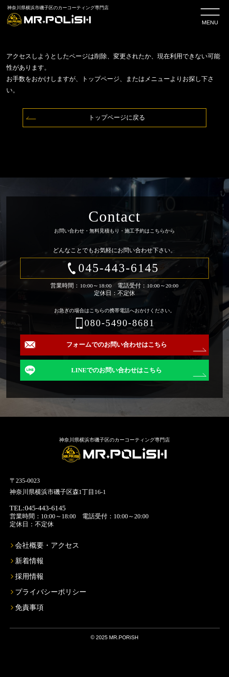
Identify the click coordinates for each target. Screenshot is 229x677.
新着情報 (29, 561)
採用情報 (29, 576)
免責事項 (29, 608)
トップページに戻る (116, 117)
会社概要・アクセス (47, 545)
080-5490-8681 (119, 323)
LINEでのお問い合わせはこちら (116, 370)
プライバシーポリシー (50, 592)
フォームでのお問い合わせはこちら (116, 344)
